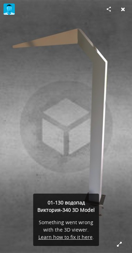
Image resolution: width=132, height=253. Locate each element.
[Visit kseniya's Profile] (9, 9)
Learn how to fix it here (65, 237)
